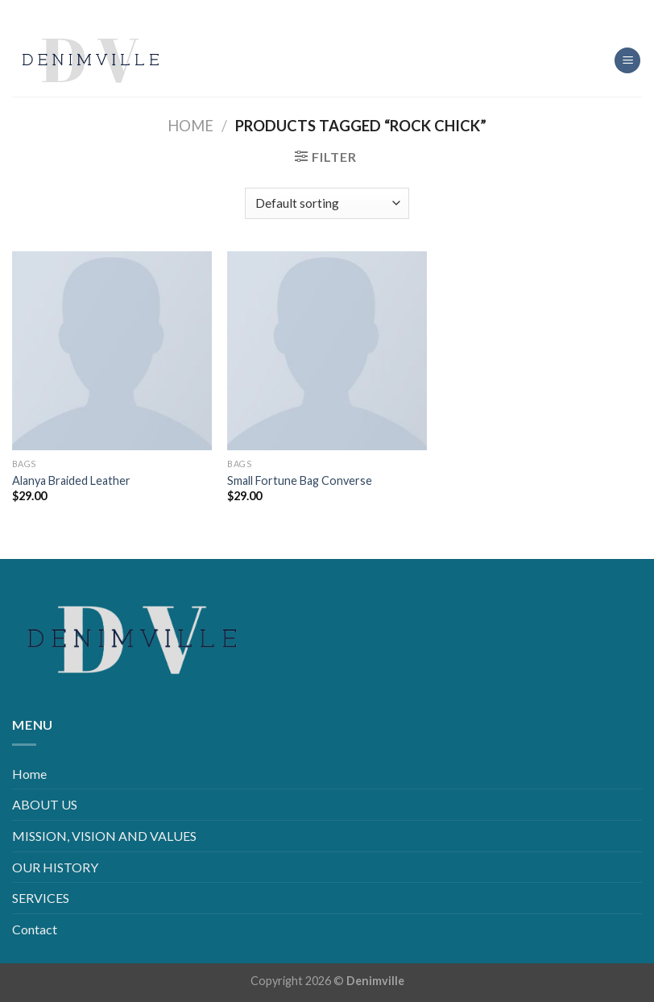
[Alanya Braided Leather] (112, 351)
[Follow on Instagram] (314, 11)
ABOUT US (44, 804)
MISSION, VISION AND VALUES (104, 835)
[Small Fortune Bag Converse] (327, 351)
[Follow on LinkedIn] (339, 11)
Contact (34, 929)
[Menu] (627, 61)
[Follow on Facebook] (288, 11)
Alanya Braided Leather (71, 480)
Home (190, 126)
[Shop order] (326, 203)
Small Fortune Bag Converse (299, 480)
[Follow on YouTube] (365, 11)
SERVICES (40, 897)
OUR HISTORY (55, 867)
